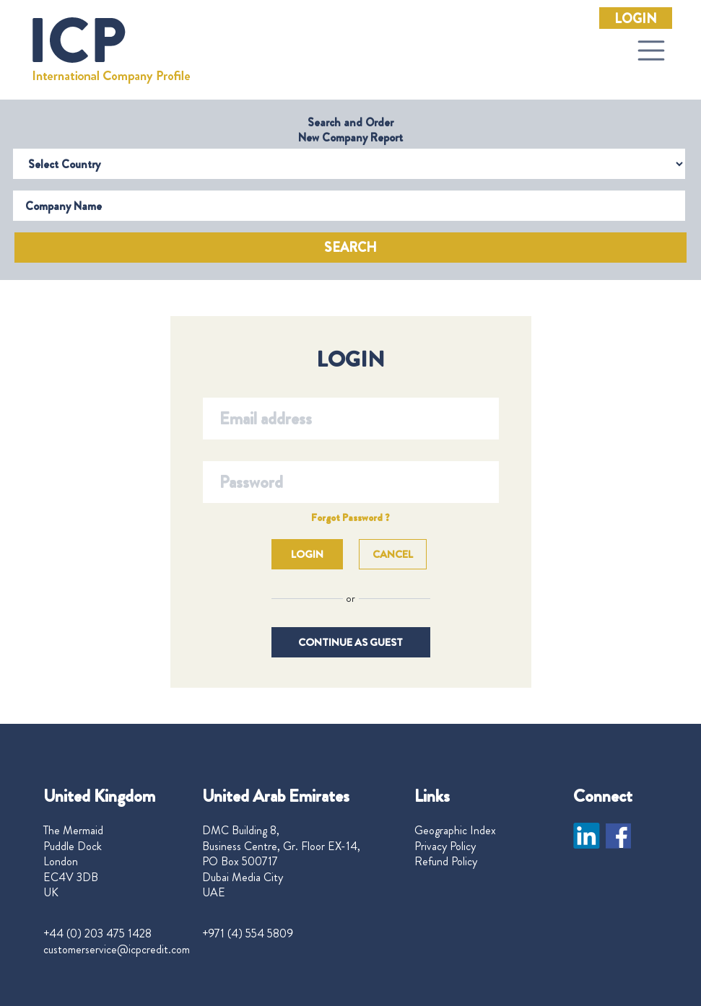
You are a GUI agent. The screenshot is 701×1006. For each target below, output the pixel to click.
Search (350, 247)
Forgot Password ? (350, 517)
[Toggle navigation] (651, 50)
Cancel (393, 554)
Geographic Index (455, 831)
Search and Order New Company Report (350, 130)
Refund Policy (445, 862)
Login (635, 18)
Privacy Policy (445, 846)
